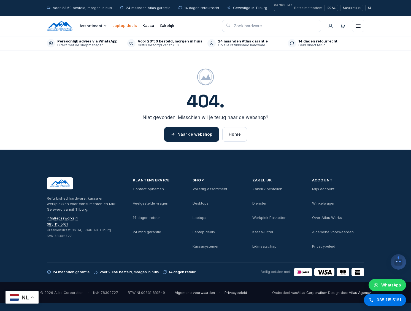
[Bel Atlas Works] (385, 300)
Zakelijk (166, 25)
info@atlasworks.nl (62, 218)
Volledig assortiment (210, 189)
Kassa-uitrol (262, 232)
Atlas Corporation (311, 293)
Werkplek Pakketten (269, 217)
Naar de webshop (191, 134)
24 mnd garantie (147, 232)
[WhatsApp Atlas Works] (387, 285)
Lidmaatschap (264, 246)
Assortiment (91, 25)
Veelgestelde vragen (150, 203)
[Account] (330, 26)
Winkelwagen (324, 203)
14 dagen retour (146, 217)
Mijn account (323, 189)
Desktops (201, 203)
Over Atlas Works (327, 217)
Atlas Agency (360, 293)
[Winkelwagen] (342, 26)
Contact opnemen (148, 189)
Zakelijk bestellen (267, 189)
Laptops (199, 217)
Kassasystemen (206, 246)
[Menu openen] (358, 26)
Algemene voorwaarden (333, 232)
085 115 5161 (57, 224)
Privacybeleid (323, 246)
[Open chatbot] (398, 262)
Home (235, 134)
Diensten (259, 203)
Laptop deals (124, 25)
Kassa (148, 25)
